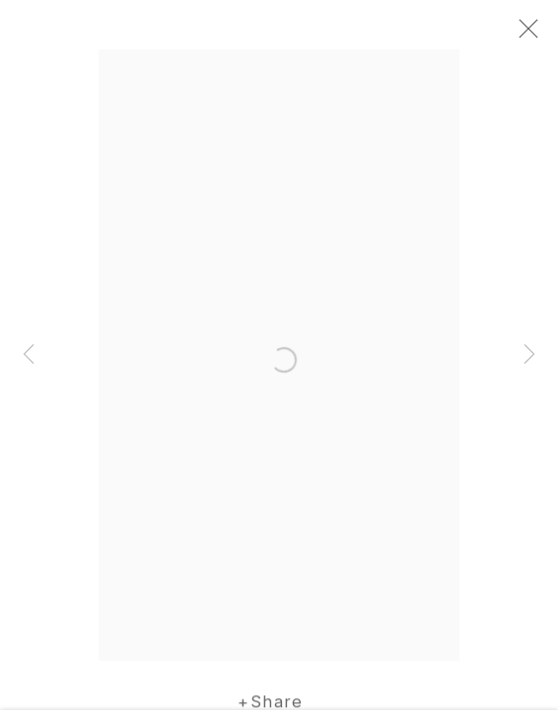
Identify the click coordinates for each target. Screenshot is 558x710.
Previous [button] (28, 355)
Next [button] (529, 355)
